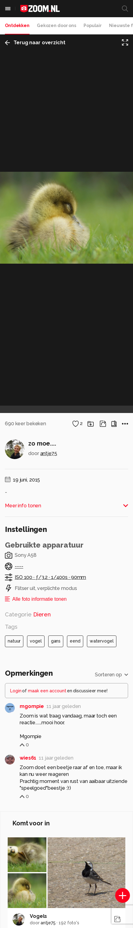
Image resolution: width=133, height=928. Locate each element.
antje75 (48, 453)
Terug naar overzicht (35, 42)
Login (16, 690)
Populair (93, 25)
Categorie (28, 614)
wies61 (28, 758)
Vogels (38, 916)
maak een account (47, 690)
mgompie (32, 706)
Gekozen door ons (56, 25)
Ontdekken (17, 25)
